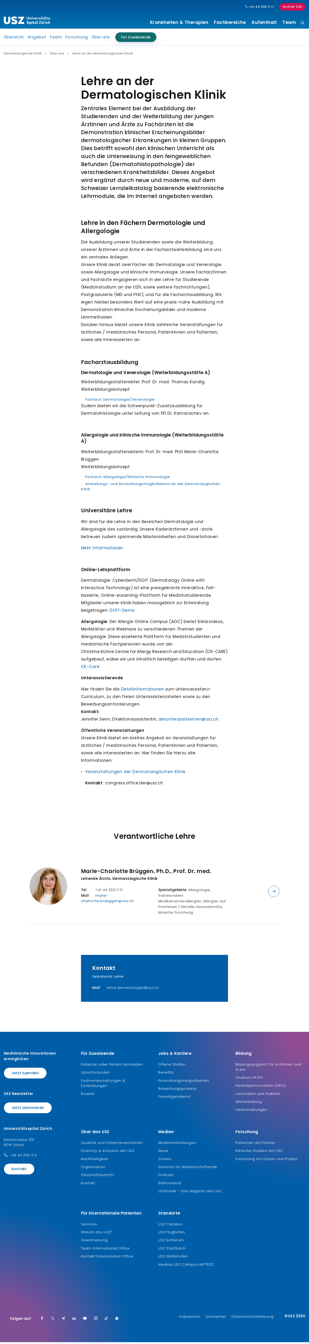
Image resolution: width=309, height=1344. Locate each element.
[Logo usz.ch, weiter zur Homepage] (27, 21)
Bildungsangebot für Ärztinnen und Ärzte (268, 1069)
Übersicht (14, 39)
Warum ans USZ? (96, 1233)
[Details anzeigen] (273, 893)
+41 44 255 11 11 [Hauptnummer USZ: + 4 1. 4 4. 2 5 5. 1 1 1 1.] (259, 7)
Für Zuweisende (136, 39)
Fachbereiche (230, 22)
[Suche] (302, 23)
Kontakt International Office (107, 1258)
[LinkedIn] (74, 1320)
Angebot (36, 39)
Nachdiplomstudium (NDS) (261, 1087)
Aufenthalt (264, 22)
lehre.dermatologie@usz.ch (133, 989)
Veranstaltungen (251, 1111)
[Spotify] (117, 1320)
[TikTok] (106, 1320)
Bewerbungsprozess (177, 1090)
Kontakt (19, 1170)
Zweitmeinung (94, 1241)
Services (89, 1225)
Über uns (101, 39)
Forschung (77, 39)
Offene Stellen (171, 1066)
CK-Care (90, 668)
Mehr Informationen (102, 550)
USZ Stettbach (171, 1249)
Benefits (166, 1074)
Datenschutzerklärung (252, 1318)
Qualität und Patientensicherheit (112, 1144)
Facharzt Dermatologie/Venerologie (119, 401)
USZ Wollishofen (173, 1258)
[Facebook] (42, 1320)
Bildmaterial (169, 1184)
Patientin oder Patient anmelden (112, 1066)
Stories (165, 1160)
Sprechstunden (95, 1074)
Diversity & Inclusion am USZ (107, 1152)
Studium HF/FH (249, 1079)
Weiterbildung (249, 1103)
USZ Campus (170, 1225)
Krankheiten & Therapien (179, 22)
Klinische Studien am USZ (259, 1152)
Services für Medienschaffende (187, 1168)
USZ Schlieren (171, 1241)
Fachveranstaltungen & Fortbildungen (103, 1085)
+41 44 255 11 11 (23, 1156)
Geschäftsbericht (97, 1176)
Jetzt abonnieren (28, 1109)
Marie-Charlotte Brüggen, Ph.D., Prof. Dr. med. (146, 873)
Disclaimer (216, 1318)
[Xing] (64, 1320)
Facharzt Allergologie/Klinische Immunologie (127, 478)
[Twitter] (53, 1320)
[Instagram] (96, 1320)
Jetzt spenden (25, 1074)
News (163, 1152)
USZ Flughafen (171, 1233)
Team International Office (105, 1249)
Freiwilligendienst (174, 1098)
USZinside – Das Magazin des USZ (190, 1192)
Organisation (93, 1168)
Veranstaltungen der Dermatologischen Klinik (135, 773)
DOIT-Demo (122, 612)
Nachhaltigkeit (94, 1160)
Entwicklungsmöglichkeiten (183, 1082)
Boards (87, 1095)
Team (289, 22)
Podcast (166, 1176)
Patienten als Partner (255, 1144)
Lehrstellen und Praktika (258, 1095)
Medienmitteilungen (177, 1144)
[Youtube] (85, 1320)
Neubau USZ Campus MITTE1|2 (185, 1266)
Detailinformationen (142, 691)
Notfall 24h (292, 6)
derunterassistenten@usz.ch (188, 721)
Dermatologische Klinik (23, 55)
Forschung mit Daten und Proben (267, 1160)
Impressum (189, 1318)
